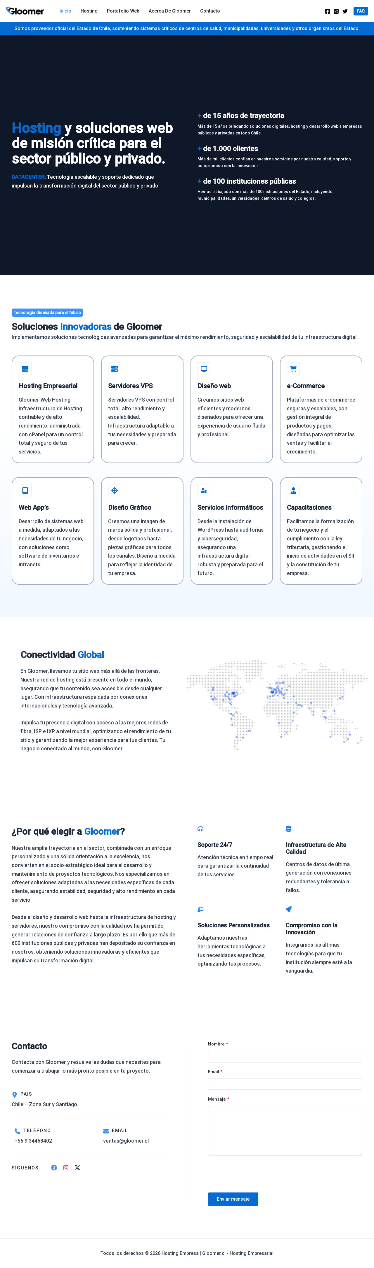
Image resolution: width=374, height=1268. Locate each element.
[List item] (54, 1171)
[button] (361, 11)
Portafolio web (123, 11)
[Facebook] (327, 11)
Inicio (65, 11)
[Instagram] (336, 11)
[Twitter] (345, 11)
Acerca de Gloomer (170, 11)
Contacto (210, 11)
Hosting (89, 11)
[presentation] (252, 1179)
